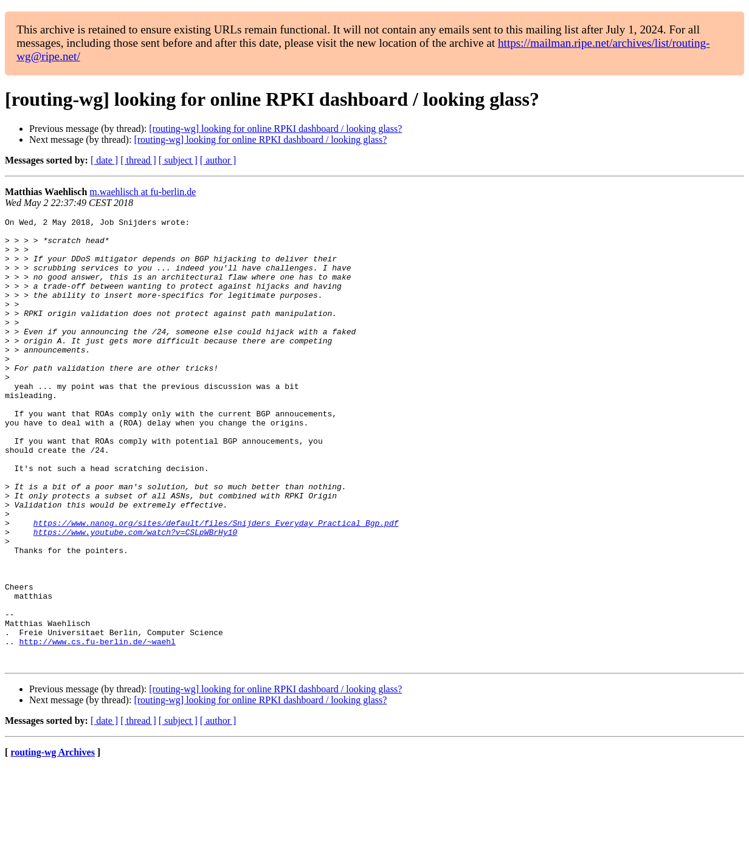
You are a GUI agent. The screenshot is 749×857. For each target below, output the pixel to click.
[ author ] (218, 160)
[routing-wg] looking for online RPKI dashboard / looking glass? (275, 128)
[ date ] (104, 160)
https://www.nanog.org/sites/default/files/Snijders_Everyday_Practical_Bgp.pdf (216, 584)
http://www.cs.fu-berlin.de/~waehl (97, 726)
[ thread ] (138, 160)
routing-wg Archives (52, 841)
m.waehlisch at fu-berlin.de (142, 192)
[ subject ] (178, 160)
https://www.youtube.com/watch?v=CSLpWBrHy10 (135, 595)
